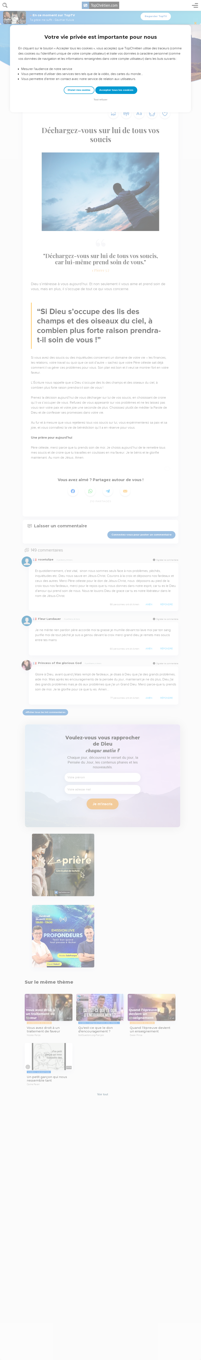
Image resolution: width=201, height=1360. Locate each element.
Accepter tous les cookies (116, 90)
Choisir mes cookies (79, 90)
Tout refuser (100, 99)
